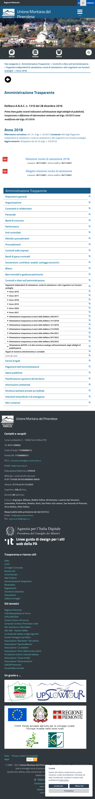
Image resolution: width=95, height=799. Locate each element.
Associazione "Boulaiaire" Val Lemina (21, 640)
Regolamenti (10, 588)
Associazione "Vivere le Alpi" (17, 657)
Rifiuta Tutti (79, 786)
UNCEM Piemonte (12, 664)
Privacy (15, 755)
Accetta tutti (58, 786)
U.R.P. (7, 564)
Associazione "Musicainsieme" (18, 661)
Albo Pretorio (10, 578)
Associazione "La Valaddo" (16, 647)
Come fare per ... (11, 574)
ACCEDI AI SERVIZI (86, 2)
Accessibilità (32, 755)
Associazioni (10, 595)
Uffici (6, 560)
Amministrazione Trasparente (17, 581)
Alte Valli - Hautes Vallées (16, 630)
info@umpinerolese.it (19, 465)
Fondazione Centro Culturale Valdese (21, 654)
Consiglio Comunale (13, 567)
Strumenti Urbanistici (14, 591)
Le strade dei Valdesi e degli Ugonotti (21, 634)
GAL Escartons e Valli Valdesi (17, 627)
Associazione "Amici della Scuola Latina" (23, 651)
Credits (22, 755)
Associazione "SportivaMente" (18, 644)
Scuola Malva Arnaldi (14, 668)
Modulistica (9, 584)
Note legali (6, 757)
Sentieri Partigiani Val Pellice (17, 637)
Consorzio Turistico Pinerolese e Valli (21, 623)
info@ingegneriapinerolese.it (22, 515)
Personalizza (69, 791)
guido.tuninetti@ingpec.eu (19, 518)
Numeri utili (9, 571)
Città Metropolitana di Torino (17, 613)
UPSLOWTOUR (11, 616)
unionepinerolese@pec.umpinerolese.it (26, 460)
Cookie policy (63, 780)
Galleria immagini (12, 598)
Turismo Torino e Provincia (16, 620)
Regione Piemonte (11, 2)
